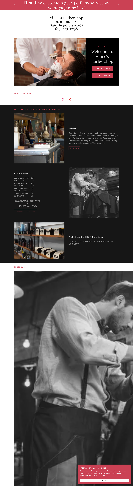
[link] (66, 29)
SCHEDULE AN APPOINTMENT (27, 211)
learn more (75, 148)
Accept (114, 480)
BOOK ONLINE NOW (102, 69)
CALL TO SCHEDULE (102, 75)
